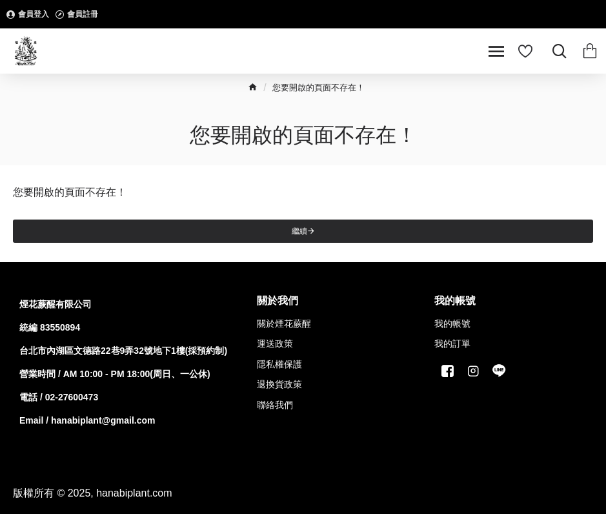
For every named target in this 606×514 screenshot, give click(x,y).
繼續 (299, 231)
